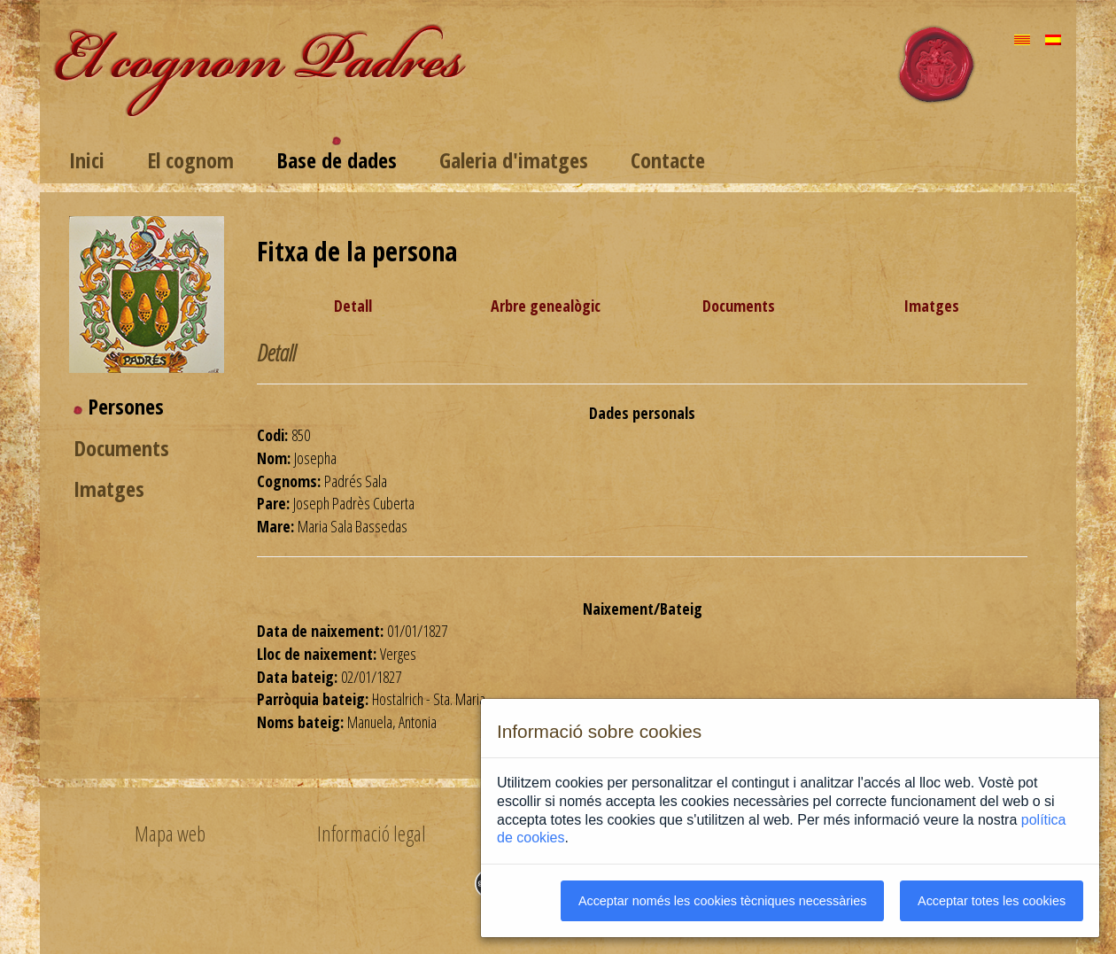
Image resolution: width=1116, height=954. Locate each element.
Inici (87, 160)
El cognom (190, 160)
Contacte (668, 160)
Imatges (109, 488)
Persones (126, 406)
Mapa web (170, 833)
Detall (353, 305)
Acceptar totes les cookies (992, 901)
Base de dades (336, 160)
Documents (121, 447)
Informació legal (371, 833)
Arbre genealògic (546, 305)
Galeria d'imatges (513, 160)
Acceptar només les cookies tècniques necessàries (722, 901)
